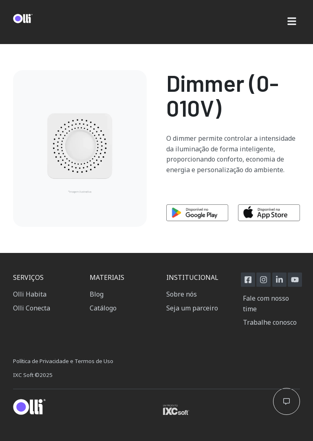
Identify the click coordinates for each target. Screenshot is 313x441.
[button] (291, 22)
